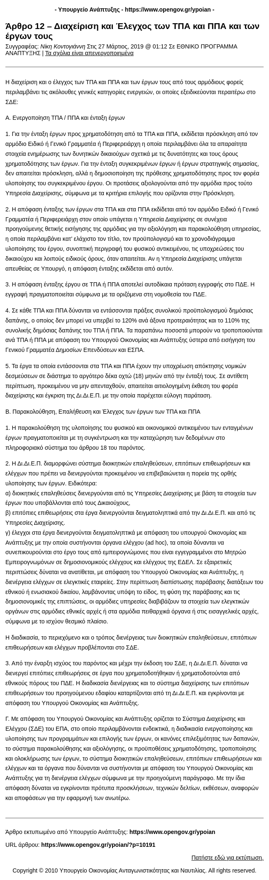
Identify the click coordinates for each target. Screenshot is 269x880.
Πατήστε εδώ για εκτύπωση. (227, 857)
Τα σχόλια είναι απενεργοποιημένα (89, 53)
